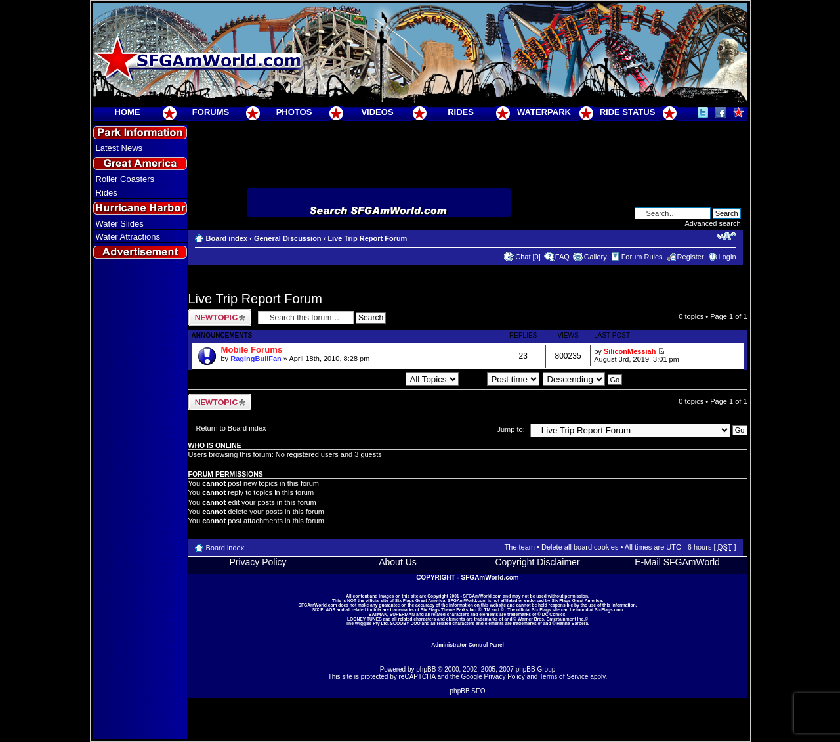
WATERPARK (544, 112)
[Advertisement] (139, 500)
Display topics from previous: (385, 379)
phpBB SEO (468, 691)
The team (520, 547)
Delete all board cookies (579, 547)
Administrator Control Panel (467, 645)
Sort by (501, 379)
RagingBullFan (256, 358)
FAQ (562, 257)
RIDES (461, 112)
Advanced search (713, 223)
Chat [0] (528, 257)
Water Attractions (128, 237)
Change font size (726, 236)
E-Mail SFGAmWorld (677, 562)
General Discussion (288, 238)
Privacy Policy (257, 562)
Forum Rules (642, 257)
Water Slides (120, 224)
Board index (227, 238)
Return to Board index (231, 428)
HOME (127, 112)
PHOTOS (294, 112)
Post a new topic (219, 317)
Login (727, 257)
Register (690, 257)
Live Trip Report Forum (367, 238)
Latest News (119, 148)
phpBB (426, 669)
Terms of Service (563, 676)
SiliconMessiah (630, 351)
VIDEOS (377, 112)
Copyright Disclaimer (537, 562)
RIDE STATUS (628, 112)
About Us (398, 562)
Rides (106, 193)
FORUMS (210, 112)
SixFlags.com (609, 609)
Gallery (595, 257)
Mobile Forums (252, 350)
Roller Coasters (125, 179)
